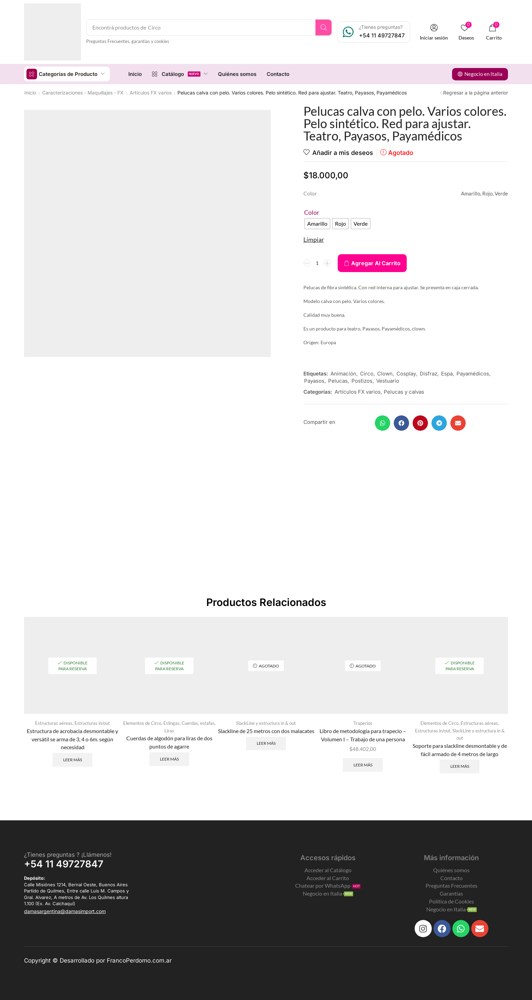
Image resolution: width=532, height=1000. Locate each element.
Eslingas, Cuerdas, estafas (189, 723)
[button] (433, 32)
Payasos (314, 381)
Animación (343, 373)
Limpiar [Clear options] (313, 239)
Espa (447, 373)
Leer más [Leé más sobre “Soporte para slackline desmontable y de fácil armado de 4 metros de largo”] (459, 766)
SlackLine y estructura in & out (266, 723)
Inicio (30, 92)
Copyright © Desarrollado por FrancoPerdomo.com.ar (98, 960)
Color (311, 212)
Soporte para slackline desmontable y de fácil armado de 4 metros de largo (460, 749)
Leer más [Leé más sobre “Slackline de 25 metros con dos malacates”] (266, 743)
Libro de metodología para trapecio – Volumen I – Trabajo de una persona (363, 735)
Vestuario (387, 381)
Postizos (361, 381)
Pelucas (338, 381)
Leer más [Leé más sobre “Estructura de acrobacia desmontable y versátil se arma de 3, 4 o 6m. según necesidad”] (72, 759)
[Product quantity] (317, 263)
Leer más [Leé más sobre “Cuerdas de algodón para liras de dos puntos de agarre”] (169, 759)
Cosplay (406, 373)
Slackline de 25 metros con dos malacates (266, 731)
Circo (366, 373)
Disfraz (428, 373)
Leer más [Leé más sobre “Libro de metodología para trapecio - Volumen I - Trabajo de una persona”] (363, 764)
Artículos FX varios (151, 92)
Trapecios (363, 723)
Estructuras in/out (92, 723)
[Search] (323, 27)
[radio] (317, 223)
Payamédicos (472, 373)
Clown (385, 373)
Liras (169, 730)
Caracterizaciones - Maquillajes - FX (83, 92)
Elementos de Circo (142, 723)
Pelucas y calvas (404, 392)
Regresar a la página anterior (475, 92)
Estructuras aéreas (53, 723)
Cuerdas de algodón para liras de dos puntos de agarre (169, 742)
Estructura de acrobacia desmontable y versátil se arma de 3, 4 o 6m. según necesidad (72, 739)
